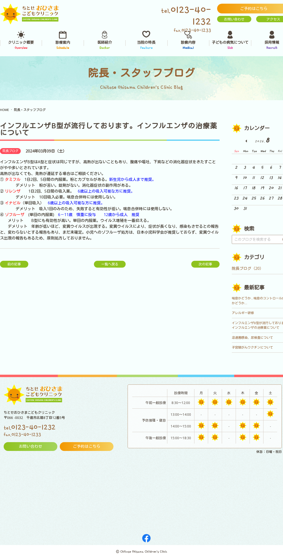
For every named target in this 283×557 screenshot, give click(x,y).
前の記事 (14, 264)
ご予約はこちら (86, 446)
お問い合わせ (234, 19)
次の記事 (205, 264)
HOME (4, 110)
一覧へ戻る (109, 264)
